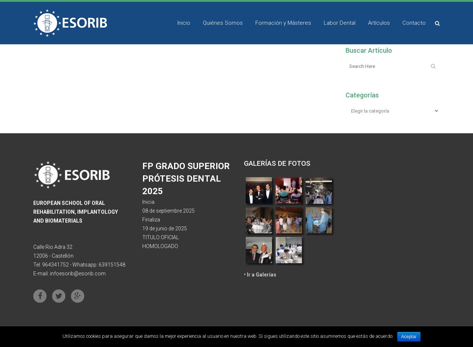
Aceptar (408, 336)
